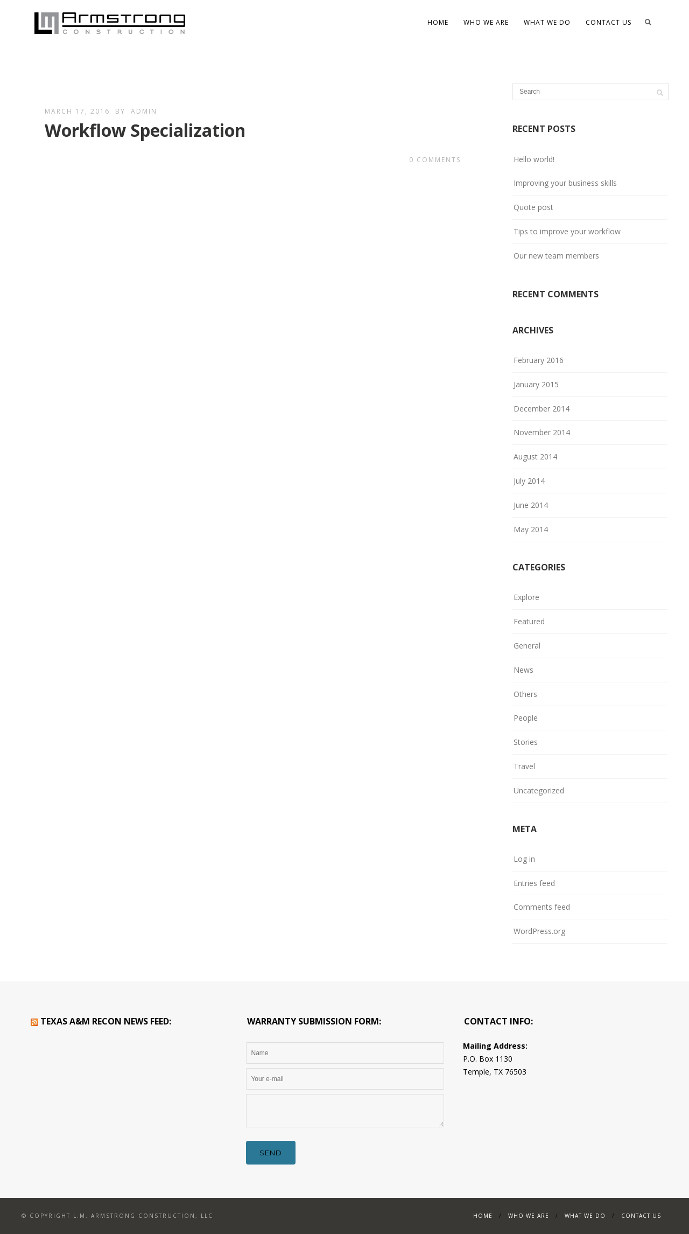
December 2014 (542, 408)
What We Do (547, 22)
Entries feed (534, 883)
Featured (529, 621)
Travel (524, 766)
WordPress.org (539, 931)
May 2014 (531, 529)
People (526, 718)
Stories (526, 742)
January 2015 (536, 384)
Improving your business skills (565, 183)
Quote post (533, 207)
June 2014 (531, 505)
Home (437, 22)
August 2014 (535, 456)
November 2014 (542, 432)
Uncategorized (539, 790)
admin (144, 111)
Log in (524, 859)
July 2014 (529, 481)
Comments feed (542, 907)
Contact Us (608, 22)
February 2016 (539, 360)
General (527, 645)
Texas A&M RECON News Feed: (105, 1021)
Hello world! (534, 159)
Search (648, 22)
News (523, 670)
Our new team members (556, 255)
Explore (526, 597)
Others (525, 694)
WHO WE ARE (486, 22)
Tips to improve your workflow (567, 231)
